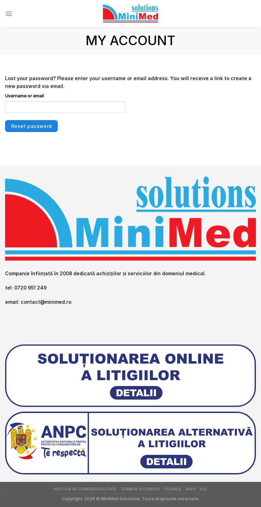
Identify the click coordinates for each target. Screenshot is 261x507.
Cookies (172, 489)
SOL (204, 489)
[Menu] (9, 13)
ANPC (190, 489)
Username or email (24, 95)
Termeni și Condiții (140, 489)
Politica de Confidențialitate (85, 489)
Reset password (31, 126)
